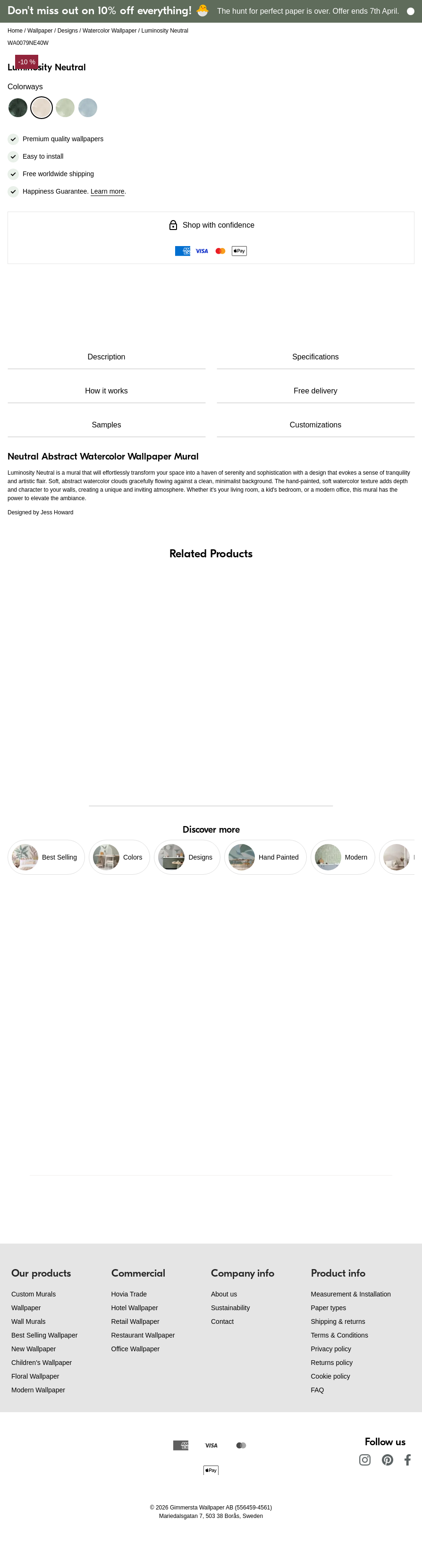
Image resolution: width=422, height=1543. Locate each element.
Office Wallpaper (135, 1349)
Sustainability (230, 1308)
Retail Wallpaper (135, 1321)
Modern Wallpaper (38, 1390)
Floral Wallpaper (35, 1376)
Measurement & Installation (351, 1294)
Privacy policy (331, 1349)
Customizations (315, 425)
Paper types (328, 1308)
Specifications (315, 357)
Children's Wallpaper (41, 1362)
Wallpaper (40, 30)
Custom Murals (33, 1294)
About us (224, 1294)
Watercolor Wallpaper (109, 30)
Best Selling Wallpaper (44, 1335)
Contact (222, 1321)
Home (15, 30)
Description (106, 357)
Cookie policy (330, 1376)
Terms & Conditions (339, 1335)
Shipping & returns (338, 1321)
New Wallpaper (33, 1349)
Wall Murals (28, 1321)
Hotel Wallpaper (134, 1308)
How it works (106, 391)
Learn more (108, 191)
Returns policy (332, 1362)
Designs (68, 30)
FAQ (317, 1390)
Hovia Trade (129, 1294)
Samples (106, 425)
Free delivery (315, 391)
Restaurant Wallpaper (143, 1335)
